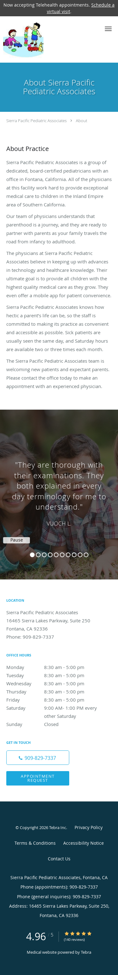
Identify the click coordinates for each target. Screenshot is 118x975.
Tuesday (52, 675)
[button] (108, 29)
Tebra (86, 952)
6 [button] (62, 555)
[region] (59, 488)
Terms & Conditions (35, 843)
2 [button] (38, 555)
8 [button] (74, 555)
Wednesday (52, 683)
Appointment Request (38, 778)
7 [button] (68, 555)
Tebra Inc (57, 827)
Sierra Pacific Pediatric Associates (36, 120)
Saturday (52, 708)
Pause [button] (16, 540)
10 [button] (86, 555)
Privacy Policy (89, 827)
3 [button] (44, 555)
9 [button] (80, 555)
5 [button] (56, 555)
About (81, 120)
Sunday (52, 724)
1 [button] (32, 555)
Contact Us (59, 859)
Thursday (52, 691)
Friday (52, 700)
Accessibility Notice (83, 843)
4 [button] (50, 555)
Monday (52, 667)
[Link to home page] (29, 39)
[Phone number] (37, 757)
